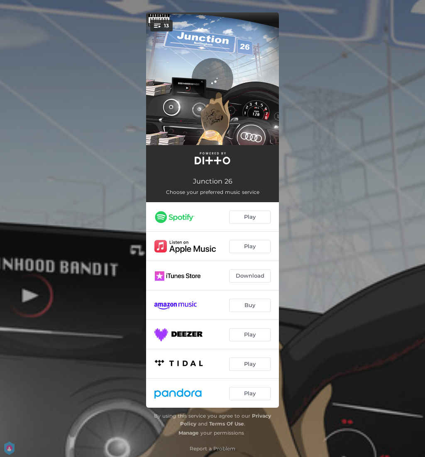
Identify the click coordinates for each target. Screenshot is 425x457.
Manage (188, 433)
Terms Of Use (226, 424)
